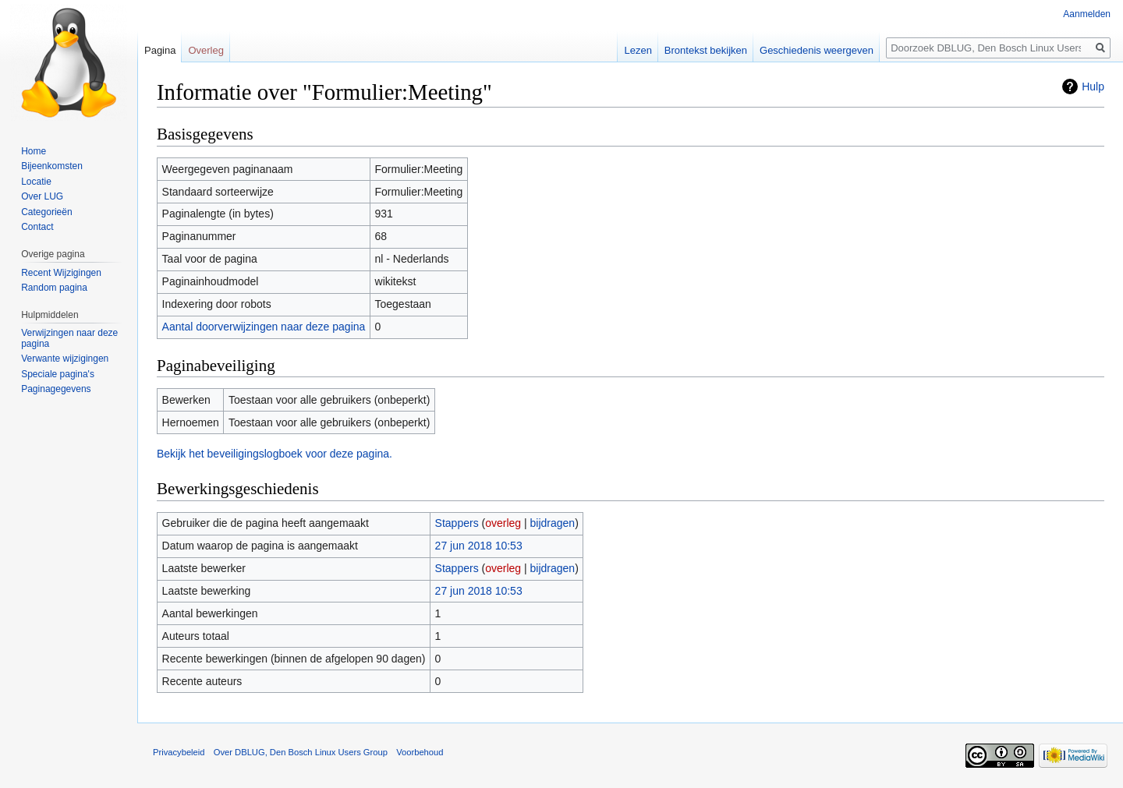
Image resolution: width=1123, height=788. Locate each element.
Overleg (206, 50)
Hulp (1093, 86)
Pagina (159, 50)
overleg (503, 523)
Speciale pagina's (57, 374)
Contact (37, 226)
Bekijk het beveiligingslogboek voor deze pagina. (274, 453)
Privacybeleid (179, 752)
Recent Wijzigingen (61, 272)
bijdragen (553, 523)
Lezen (637, 50)
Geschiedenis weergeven (816, 50)
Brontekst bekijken (705, 50)
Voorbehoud (419, 752)
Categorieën (46, 212)
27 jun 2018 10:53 (479, 545)
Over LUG (42, 196)
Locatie (36, 181)
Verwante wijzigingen (64, 358)
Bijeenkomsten (52, 166)
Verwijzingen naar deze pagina (69, 338)
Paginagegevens (55, 388)
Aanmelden (1087, 14)
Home (33, 151)
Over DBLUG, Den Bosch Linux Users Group (301, 752)
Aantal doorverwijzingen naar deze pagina (264, 326)
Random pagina (54, 287)
